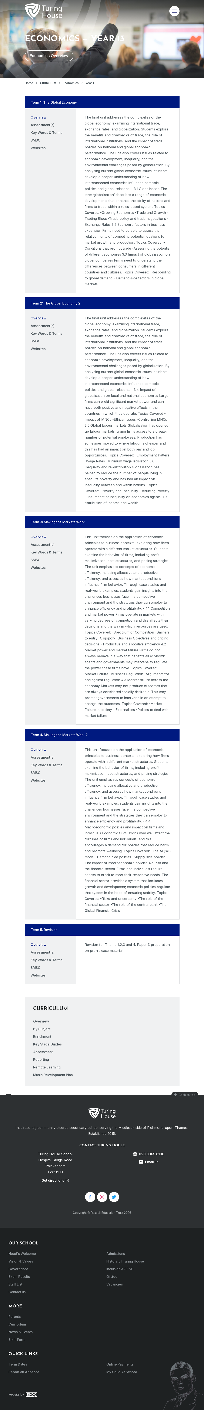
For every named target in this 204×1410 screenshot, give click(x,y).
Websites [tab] (38, 148)
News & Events (21, 1332)
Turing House (102, 1113)
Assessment (43, 1052)
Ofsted (111, 1276)
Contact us (17, 1292)
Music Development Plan (53, 1075)
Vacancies (114, 1284)
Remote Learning (47, 1067)
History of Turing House (125, 1261)
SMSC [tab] (35, 140)
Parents (15, 1316)
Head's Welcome (22, 1253)
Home (29, 83)
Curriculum (48, 83)
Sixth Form (17, 1339)
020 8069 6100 (148, 1154)
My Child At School (121, 1372)
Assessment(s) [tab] (42, 125)
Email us (148, 1162)
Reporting (41, 1059)
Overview (41, 1021)
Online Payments (119, 1364)
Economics (71, 83)
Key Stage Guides (47, 1044)
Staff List (15, 1284)
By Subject (41, 1029)
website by (23, 1394)
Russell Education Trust (107, 1212)
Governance (18, 1269)
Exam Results (19, 1276)
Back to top (184, 1095)
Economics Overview (49, 55)
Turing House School (43, 11)
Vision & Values (21, 1261)
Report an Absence (24, 1372)
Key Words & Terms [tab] (46, 132)
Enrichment (42, 1036)
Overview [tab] (38, 117)
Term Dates (18, 1364)
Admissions (115, 1253)
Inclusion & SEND (120, 1269)
